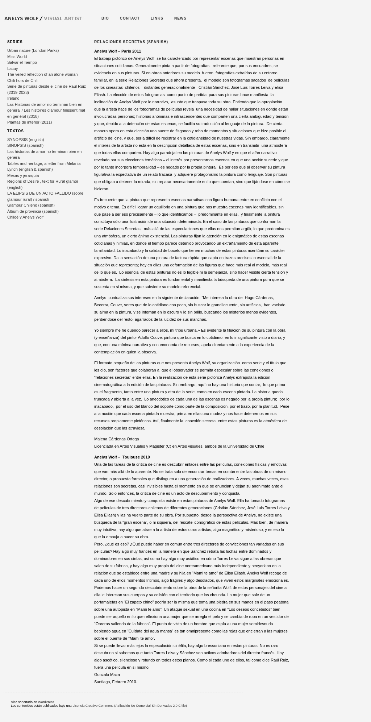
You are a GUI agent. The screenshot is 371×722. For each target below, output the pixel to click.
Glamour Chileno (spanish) (31, 205)
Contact (130, 18)
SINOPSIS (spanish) (25, 145)
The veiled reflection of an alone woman (42, 74)
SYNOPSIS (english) (25, 139)
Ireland (13, 98)
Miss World (17, 56)
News (180, 18)
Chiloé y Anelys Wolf (25, 217)
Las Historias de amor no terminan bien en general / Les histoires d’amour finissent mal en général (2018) (46, 110)
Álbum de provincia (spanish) (33, 211)
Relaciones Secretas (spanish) (131, 42)
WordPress (46, 702)
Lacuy (12, 68)
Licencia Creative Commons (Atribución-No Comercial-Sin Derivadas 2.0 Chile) (129, 706)
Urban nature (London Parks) (33, 50)
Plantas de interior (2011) (29, 122)
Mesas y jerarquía (23, 175)
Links (157, 18)
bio (105, 18)
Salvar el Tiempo (22, 62)
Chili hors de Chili (22, 80)
